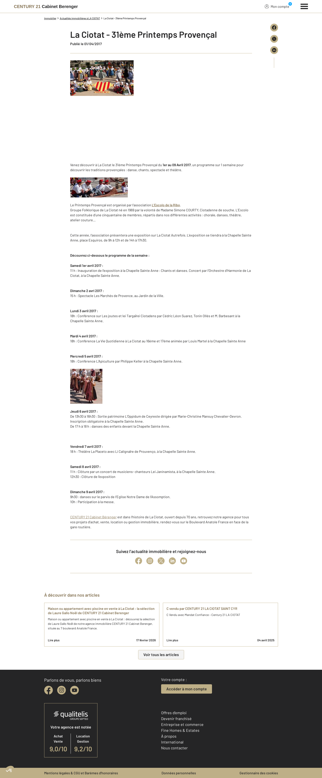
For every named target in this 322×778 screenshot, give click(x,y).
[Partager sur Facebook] (274, 27)
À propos (168, 736)
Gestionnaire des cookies (258, 773)
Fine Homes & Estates (180, 730)
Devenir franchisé (176, 718)
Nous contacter (174, 747)
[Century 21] (46, 6)
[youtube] (74, 690)
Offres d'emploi (174, 712)
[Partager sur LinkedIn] (274, 50)
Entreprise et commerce (182, 724)
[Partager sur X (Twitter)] (274, 39)
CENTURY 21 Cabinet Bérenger (93, 517)
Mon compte (277, 6)
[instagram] (61, 690)
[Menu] (304, 6)
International (172, 742)
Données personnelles (179, 773)
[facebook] (48, 690)
